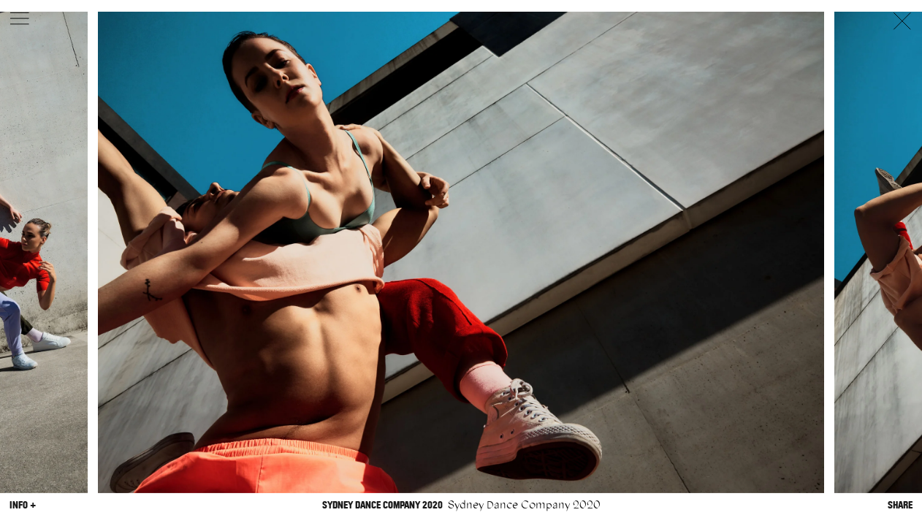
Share (900, 505)
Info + (22, 505)
